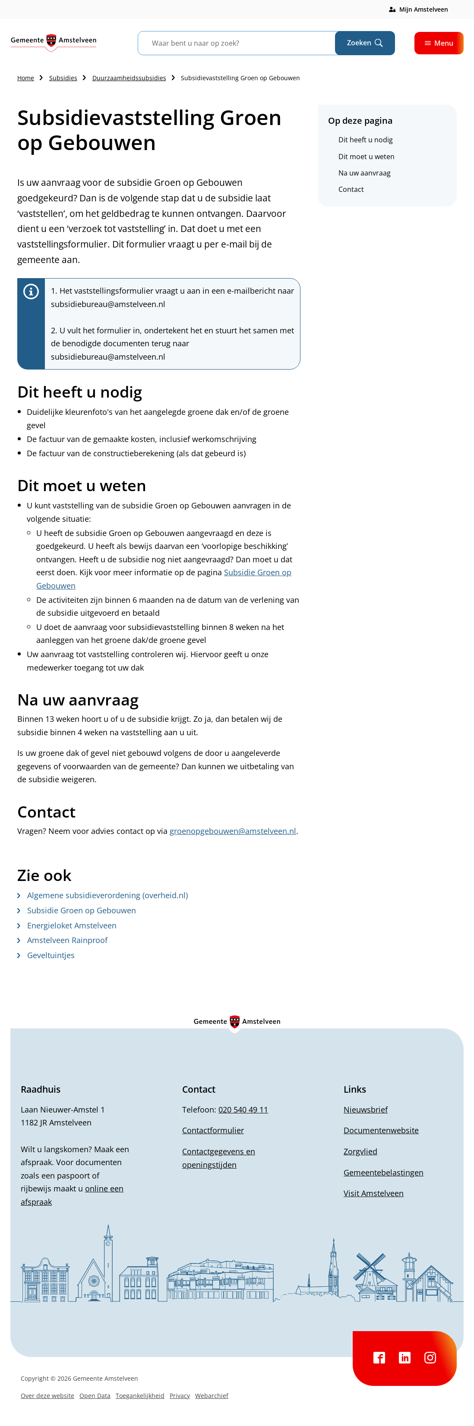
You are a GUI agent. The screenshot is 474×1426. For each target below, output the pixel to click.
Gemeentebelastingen (383, 1172)
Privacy (180, 1396)
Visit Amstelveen (374, 1193)
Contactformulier (213, 1130)
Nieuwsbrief (366, 1109)
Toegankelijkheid (140, 1396)
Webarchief (211, 1396)
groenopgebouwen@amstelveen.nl (233, 831)
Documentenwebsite (381, 1130)
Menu (439, 43)
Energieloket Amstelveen (67, 925)
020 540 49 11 (243, 1109)
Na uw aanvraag (364, 173)
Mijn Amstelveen (423, 9)
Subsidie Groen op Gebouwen (76, 910)
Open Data (95, 1396)
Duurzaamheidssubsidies (129, 78)
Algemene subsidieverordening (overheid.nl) (102, 895)
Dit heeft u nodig (365, 139)
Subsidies (63, 78)
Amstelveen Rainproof (62, 940)
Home (25, 78)
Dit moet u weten (366, 156)
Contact (351, 189)
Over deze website (47, 1396)
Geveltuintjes (46, 955)
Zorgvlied (360, 1151)
